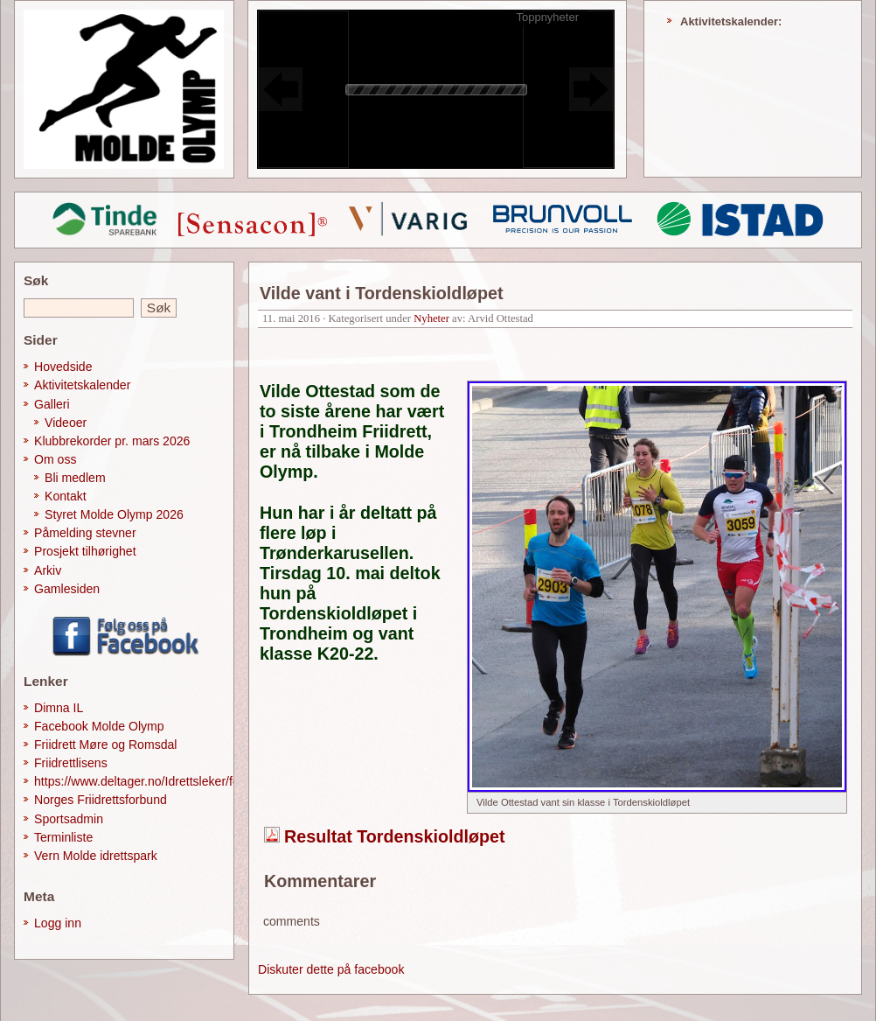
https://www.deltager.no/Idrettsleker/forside (150, 781)
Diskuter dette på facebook (331, 969)
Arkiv (47, 570)
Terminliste (63, 837)
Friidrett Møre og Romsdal (105, 745)
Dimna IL (58, 708)
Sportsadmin (68, 819)
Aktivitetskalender (82, 385)
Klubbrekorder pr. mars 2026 (112, 441)
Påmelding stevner (85, 533)
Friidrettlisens (71, 763)
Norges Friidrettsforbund (100, 800)
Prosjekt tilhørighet (85, 551)
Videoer (66, 423)
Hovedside (63, 367)
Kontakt (66, 496)
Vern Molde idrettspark (95, 856)
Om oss (55, 459)
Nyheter (431, 318)
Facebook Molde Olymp (99, 726)
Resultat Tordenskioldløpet (394, 836)
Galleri (52, 404)
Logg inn (57, 923)
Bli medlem (75, 478)
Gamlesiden (67, 589)
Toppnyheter (547, 17)
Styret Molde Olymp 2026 (114, 514)
